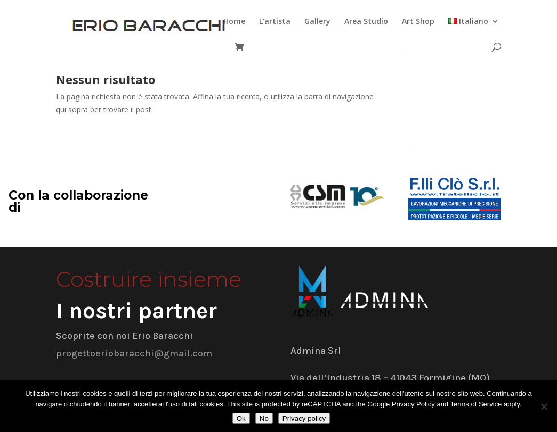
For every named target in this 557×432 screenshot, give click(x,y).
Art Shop (418, 22)
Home (234, 22)
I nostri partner (136, 310)
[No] (543, 406)
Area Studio (366, 22)
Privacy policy (304, 418)
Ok (241, 418)
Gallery (317, 22)
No (264, 418)
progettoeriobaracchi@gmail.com (134, 353)
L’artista (274, 22)
